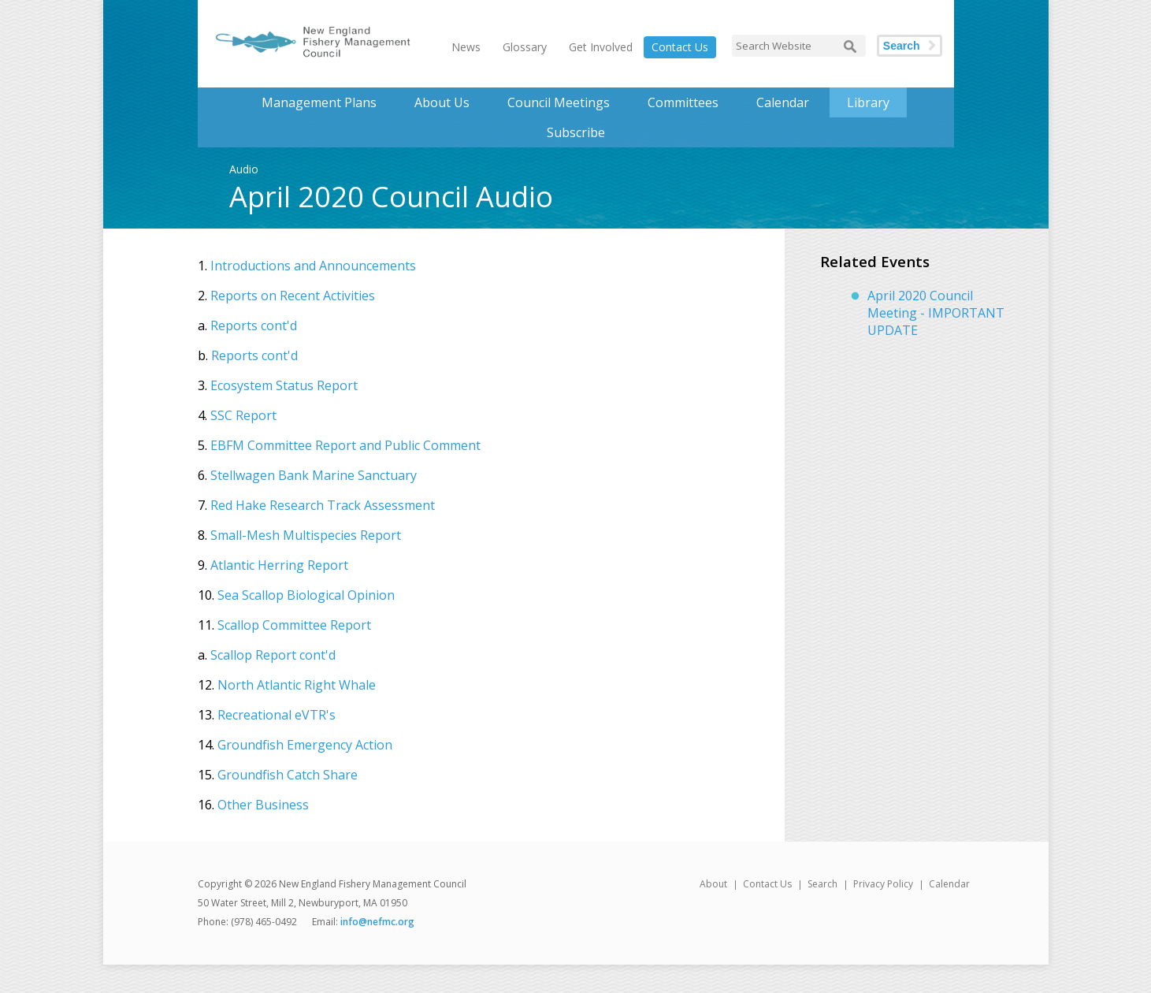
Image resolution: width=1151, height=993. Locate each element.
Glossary (525, 46)
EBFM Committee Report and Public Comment (345, 445)
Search (901, 45)
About (713, 884)
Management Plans (319, 102)
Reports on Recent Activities (292, 295)
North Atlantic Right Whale (296, 685)
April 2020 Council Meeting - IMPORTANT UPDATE (935, 313)
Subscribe (576, 132)
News (466, 46)
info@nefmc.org (377, 921)
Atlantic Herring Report (279, 565)
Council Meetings (558, 102)
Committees (683, 102)
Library (868, 102)
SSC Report (243, 415)
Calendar (782, 102)
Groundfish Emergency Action (304, 744)
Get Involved (601, 46)
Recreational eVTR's (276, 714)
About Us (442, 102)
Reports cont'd (253, 325)
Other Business (263, 804)
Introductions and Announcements (313, 265)
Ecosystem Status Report (284, 385)
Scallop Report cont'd (273, 655)
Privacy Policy (883, 884)
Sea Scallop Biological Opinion (306, 595)
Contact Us (680, 46)
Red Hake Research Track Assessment (322, 505)
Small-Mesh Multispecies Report (305, 535)
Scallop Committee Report (294, 625)
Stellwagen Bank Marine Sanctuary (313, 475)
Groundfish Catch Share (287, 774)
